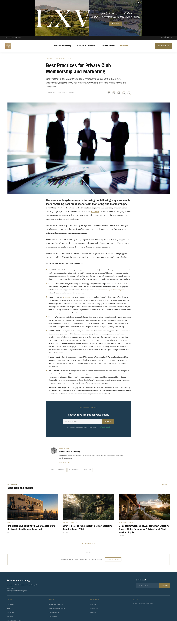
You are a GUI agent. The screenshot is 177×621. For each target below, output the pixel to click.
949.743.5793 (9, 2)
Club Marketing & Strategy (64, 23)
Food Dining (61, 434)
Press (8, 589)
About (8, 573)
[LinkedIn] (162, 2)
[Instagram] (165, 2)
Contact (9, 594)
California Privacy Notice (90, 612)
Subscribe (108, 386)
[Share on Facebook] (119, 57)
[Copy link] (129, 57)
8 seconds (66, 261)
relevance (95, 175)
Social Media (87, 434)
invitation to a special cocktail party (111, 254)
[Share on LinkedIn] (109, 57)
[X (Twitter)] (171, 2)
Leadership (10, 569)
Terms (79, 612)
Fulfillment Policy (106, 612)
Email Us (18, 2)
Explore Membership (113, 523)
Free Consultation (163, 10)
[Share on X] (114, 57)
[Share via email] (124, 57)
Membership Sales (74, 434)
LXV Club (93, 578)
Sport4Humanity (84, 605)
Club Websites (53, 582)
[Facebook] (168, 2)
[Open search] (158, 2)
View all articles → (66, 426)
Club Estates (94, 574)
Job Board (10, 581)
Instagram (142, 570)
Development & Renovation (86, 10)
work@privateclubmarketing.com (17, 555)
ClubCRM (93, 570)
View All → (166, 449)
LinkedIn (134, 570)
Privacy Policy (70, 612)
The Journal (124, 10)
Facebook (149, 570)
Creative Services (108, 10)
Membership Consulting (62, 10)
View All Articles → (88, 507)
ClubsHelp (94, 605)
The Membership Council (14, 585)
